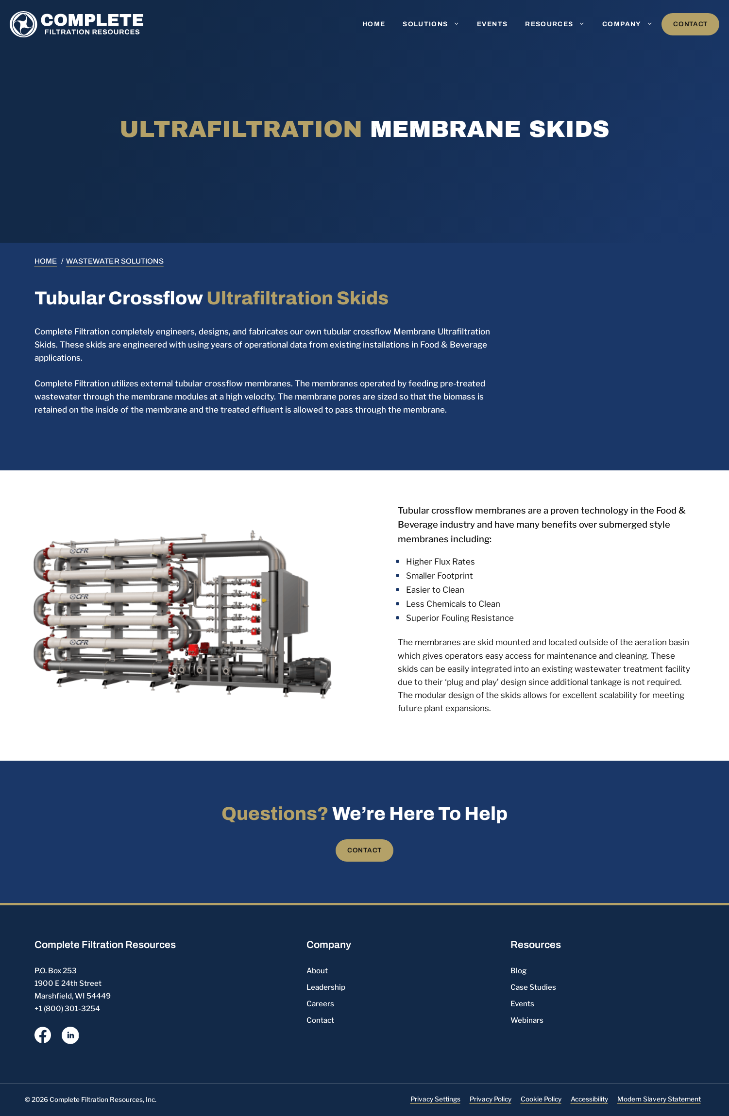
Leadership (325, 987)
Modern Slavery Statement (659, 1099)
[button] (458, 24)
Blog (518, 970)
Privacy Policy (490, 1099)
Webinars (526, 1020)
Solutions (435, 24)
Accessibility (589, 1099)
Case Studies (533, 987)
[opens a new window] (42, 1036)
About (317, 970)
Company (631, 24)
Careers (320, 1003)
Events (492, 24)
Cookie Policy (541, 1099)
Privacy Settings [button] (435, 1099)
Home (373, 24)
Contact (690, 24)
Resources (559, 24)
